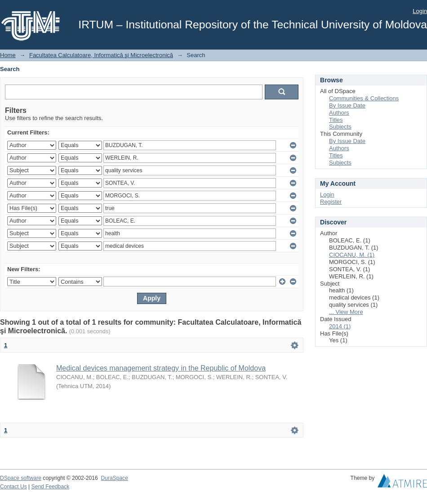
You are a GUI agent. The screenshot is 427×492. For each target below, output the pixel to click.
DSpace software (20, 478)
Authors (339, 112)
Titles (336, 119)
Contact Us (13, 486)
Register (331, 201)
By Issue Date (347, 105)
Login (420, 11)
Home (8, 55)
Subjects (340, 126)
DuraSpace (114, 478)
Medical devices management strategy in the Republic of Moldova (161, 368)
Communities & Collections (364, 98)
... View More (346, 312)
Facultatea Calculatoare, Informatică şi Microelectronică (101, 55)
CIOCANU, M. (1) (351, 254)
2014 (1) (340, 326)
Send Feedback (50, 486)
